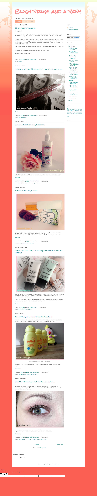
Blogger (57, 464)
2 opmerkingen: (33, 59)
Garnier (30, 439)
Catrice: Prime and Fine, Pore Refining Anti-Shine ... (74, 64)
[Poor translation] (5, 474)
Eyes (28, 243)
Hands (30, 183)
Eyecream (24, 243)
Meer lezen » (17, 111)
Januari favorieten (73, 96)
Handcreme (26, 183)
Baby (19, 374)
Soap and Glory (36, 183)
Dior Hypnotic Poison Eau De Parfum (73, 90)
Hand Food (20, 183)
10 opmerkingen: (34, 115)
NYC (25, 117)
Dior (81, 110)
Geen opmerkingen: (34, 181)
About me (25, 21)
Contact (31, 21)
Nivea (72, 110)
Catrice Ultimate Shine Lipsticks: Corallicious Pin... (73, 77)
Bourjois (20, 439)
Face (23, 309)
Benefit (19, 243)
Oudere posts (60, 444)
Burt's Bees (78, 112)
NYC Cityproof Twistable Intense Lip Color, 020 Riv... (74, 52)
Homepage (36, 444)
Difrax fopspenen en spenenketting (73, 83)
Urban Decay (43, 439)
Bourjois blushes (72, 98)
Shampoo (28, 374)
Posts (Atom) (43, 447)
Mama (81, 113)
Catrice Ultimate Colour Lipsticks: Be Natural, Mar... (73, 86)
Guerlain (34, 439)
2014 (69, 45)
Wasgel (32, 374)
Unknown (70, 27)
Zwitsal (36, 374)
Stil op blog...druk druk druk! (25, 28)
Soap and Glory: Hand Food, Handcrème (30, 125)
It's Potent (32, 243)
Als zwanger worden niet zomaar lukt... (73, 93)
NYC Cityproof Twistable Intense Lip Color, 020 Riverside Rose (38, 69)
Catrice (19, 309)
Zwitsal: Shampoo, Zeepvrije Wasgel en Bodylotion (34, 317)
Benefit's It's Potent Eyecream (26, 190)
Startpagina (18, 21)
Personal (20, 61)
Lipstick (22, 117)
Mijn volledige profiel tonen (72, 29)
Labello (78, 113)
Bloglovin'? (71, 80)
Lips (19, 117)
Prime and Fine (28, 309)
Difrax (81, 112)
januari (71, 100)
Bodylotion (23, 374)
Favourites (68, 113)
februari (71, 46)
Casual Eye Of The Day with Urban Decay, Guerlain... (34, 382)
